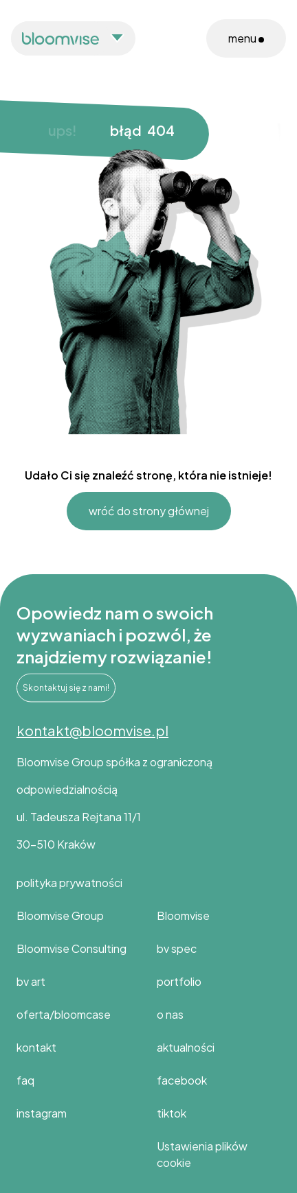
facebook (182, 1080)
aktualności (185, 1047)
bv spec (177, 948)
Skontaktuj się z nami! (66, 690)
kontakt (36, 1047)
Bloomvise (183, 915)
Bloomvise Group (60, 915)
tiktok (171, 1113)
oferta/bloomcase (63, 1014)
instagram (41, 1113)
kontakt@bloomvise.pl (92, 730)
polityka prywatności (69, 882)
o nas (170, 1014)
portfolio (179, 981)
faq (25, 1080)
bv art (30, 981)
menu (246, 38)
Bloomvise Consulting (71, 948)
